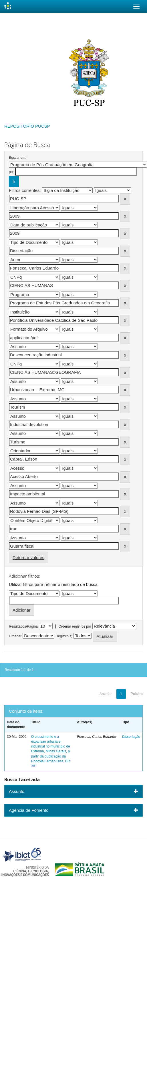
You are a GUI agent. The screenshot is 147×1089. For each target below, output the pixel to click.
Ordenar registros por (74, 626)
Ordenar (15, 636)
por (11, 172)
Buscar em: (17, 158)
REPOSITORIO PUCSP (27, 126)
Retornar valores (28, 557)
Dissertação (131, 737)
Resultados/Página (23, 626)
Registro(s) (63, 636)
